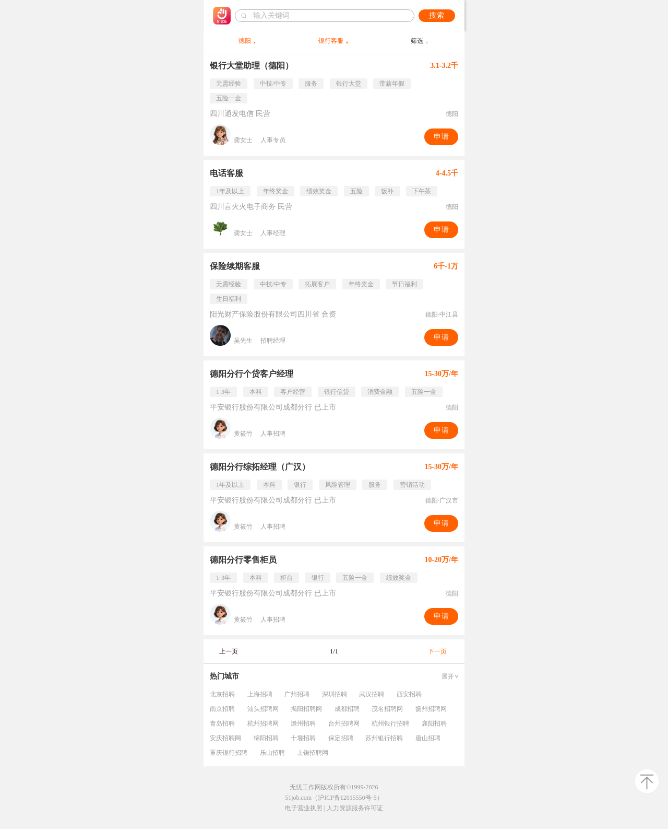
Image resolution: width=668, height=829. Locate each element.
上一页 (228, 651)
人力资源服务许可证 (355, 808)
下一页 (437, 651)
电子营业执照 (304, 808)
